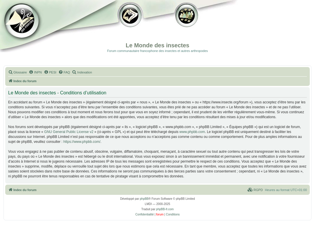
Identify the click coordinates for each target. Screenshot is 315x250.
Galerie (130, 26)
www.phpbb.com (192, 132)
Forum (186, 26)
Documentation (34, 26)
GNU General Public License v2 (68, 132)
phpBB (144, 198)
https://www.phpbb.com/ (81, 142)
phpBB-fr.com (165, 209)
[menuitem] (17, 72)
